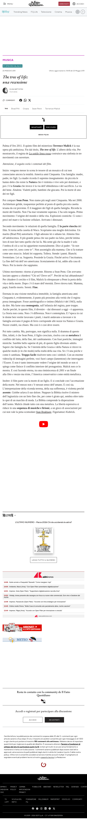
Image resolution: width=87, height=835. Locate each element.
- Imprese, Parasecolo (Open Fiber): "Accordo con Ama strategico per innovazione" (35, 602)
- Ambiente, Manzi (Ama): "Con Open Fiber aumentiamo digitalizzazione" (31, 587)
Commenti (9, 100)
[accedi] (78, 3)
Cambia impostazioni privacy (24, 789)
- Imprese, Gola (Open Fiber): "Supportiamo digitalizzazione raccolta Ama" (32, 591)
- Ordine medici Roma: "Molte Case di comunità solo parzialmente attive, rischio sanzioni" (37, 606)
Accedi (32, 720)
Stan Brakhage (43, 411)
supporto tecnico (47, 757)
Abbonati (64, 4)
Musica (8, 60)
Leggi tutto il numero (43, 560)
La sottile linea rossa (40, 153)
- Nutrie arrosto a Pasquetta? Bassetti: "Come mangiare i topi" (27, 582)
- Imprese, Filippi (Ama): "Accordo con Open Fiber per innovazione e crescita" (33, 611)
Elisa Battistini (16, 89)
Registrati (54, 720)
